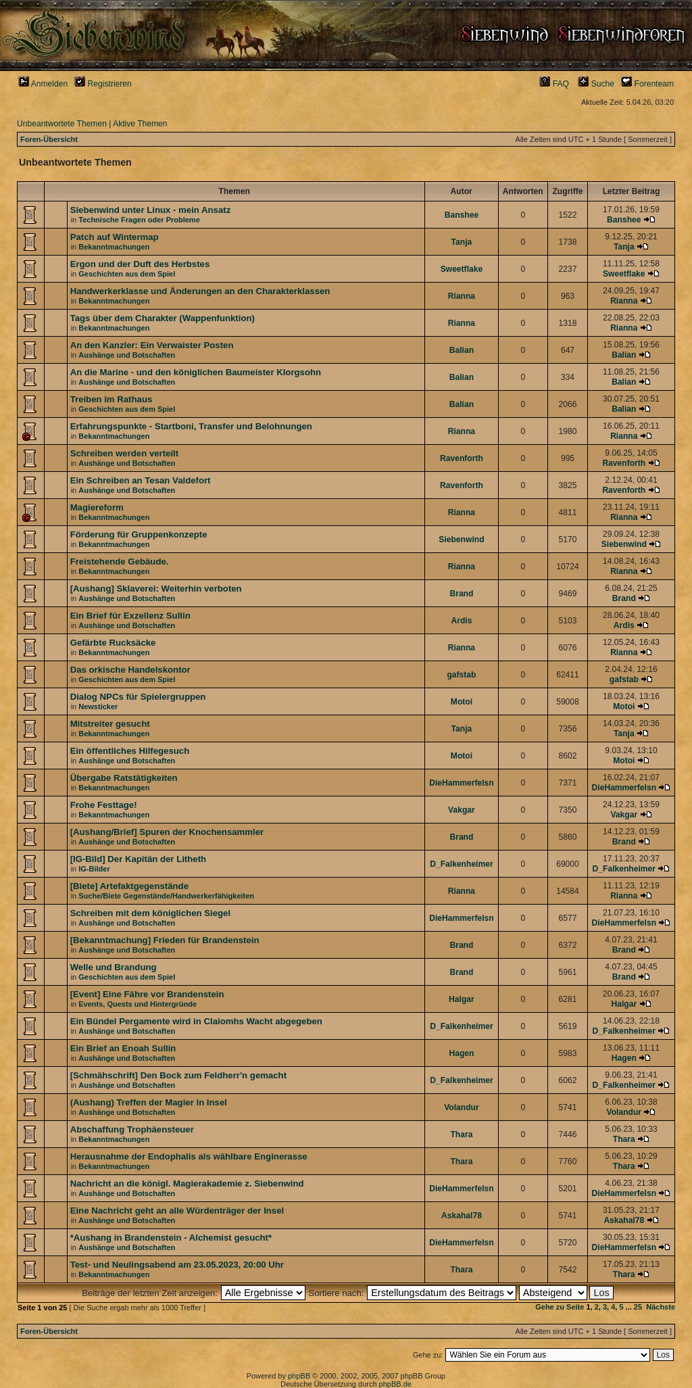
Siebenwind (461, 539)
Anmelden (43, 84)
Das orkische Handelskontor (130, 670)
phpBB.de (395, 1384)
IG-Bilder (93, 869)
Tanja (461, 242)
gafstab (461, 674)
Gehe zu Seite (559, 1307)
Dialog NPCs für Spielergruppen (138, 697)
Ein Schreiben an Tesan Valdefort (140, 480)
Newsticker (98, 706)
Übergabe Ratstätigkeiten (124, 778)
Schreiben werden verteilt (124, 453)
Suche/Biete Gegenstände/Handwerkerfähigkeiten (166, 896)
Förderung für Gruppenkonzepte (138, 534)
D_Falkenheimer (461, 864)
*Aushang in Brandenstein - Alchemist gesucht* (171, 1238)
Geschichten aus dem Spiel (126, 274)
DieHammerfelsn (461, 783)
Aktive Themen (140, 123)
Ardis (461, 620)
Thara (461, 1134)
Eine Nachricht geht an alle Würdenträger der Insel (177, 1210)
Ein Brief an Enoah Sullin (123, 1048)
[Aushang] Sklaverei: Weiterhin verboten (156, 588)
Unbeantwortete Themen (62, 123)
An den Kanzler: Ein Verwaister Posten (152, 345)
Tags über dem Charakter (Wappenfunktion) (162, 318)
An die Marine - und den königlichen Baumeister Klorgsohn (196, 372)
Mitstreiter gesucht (110, 724)
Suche (596, 84)
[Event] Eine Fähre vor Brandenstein (147, 994)
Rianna (461, 296)
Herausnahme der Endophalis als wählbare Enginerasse (188, 1156)
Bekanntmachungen (113, 247)
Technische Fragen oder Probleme (139, 220)
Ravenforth (461, 458)
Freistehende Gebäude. (119, 561)
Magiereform (97, 507)
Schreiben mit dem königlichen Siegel (150, 913)
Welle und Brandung (113, 967)
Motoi (461, 702)
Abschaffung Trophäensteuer (132, 1129)
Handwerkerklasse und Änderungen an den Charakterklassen (200, 291)
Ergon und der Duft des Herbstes (140, 264)
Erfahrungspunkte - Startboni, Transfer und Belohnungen (191, 426)
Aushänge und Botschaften (126, 355)
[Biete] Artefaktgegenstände (129, 886)
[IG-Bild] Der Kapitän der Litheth (138, 859)
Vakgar (461, 810)
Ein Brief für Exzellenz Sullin (130, 616)
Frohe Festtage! (103, 805)
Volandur (461, 1107)
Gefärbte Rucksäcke (113, 643)
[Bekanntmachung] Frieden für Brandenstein (165, 940)
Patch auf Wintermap (114, 237)
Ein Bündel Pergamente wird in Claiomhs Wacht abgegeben (196, 1021)
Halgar (461, 999)
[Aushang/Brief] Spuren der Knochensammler (167, 832)
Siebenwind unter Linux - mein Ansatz (150, 210)
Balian (461, 350)
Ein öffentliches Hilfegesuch (130, 751)
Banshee (461, 215)
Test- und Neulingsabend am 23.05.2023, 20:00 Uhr (177, 1265)
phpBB (299, 1376)
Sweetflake (462, 269)
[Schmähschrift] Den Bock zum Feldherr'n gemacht (178, 1075)
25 (638, 1307)
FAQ (554, 84)
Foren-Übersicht (49, 139)
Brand (461, 593)
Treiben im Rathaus (111, 399)
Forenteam (647, 84)
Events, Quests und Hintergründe (137, 1004)
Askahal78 (461, 1215)
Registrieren (103, 84)
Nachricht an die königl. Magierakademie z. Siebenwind (187, 1183)
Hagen (461, 1053)
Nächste (660, 1307)
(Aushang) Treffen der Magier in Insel (148, 1102)
